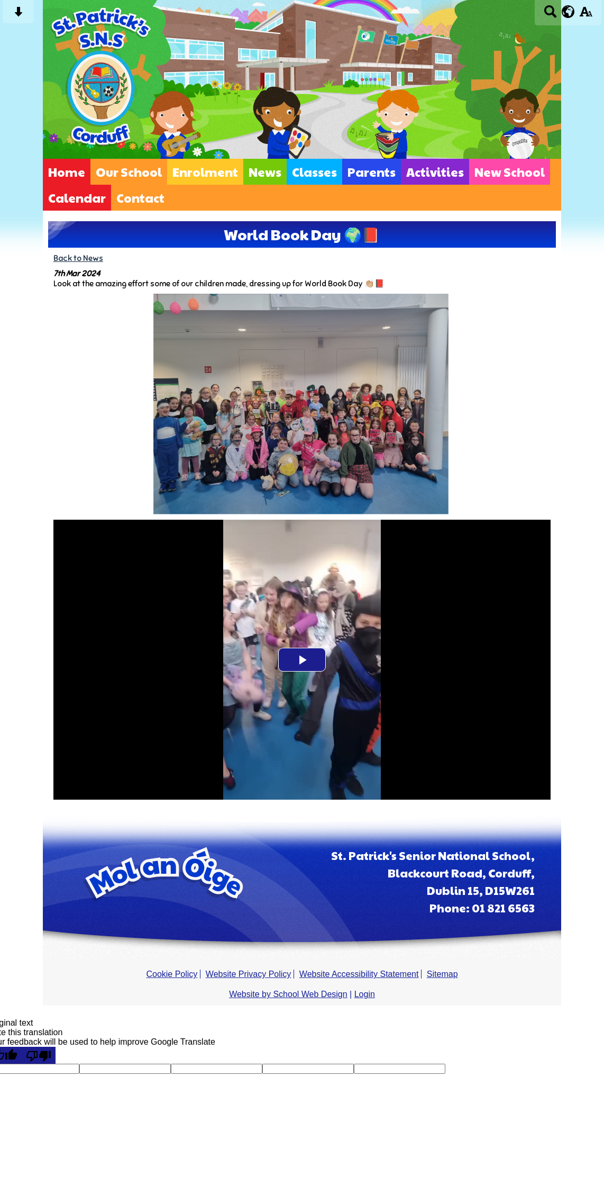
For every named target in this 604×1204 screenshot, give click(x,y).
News (265, 172)
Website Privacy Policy (248, 974)
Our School (129, 172)
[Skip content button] (18, 15)
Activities (435, 172)
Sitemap (442, 974)
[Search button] (550, 15)
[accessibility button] (585, 15)
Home (66, 172)
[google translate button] (568, 11)
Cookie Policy (171, 974)
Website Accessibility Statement (359, 974)
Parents (371, 172)
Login (364, 994)
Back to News (78, 258)
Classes (314, 172)
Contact (140, 197)
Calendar (77, 197)
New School (509, 172)
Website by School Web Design (288, 994)
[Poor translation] (39, 1055)
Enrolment (205, 172)
